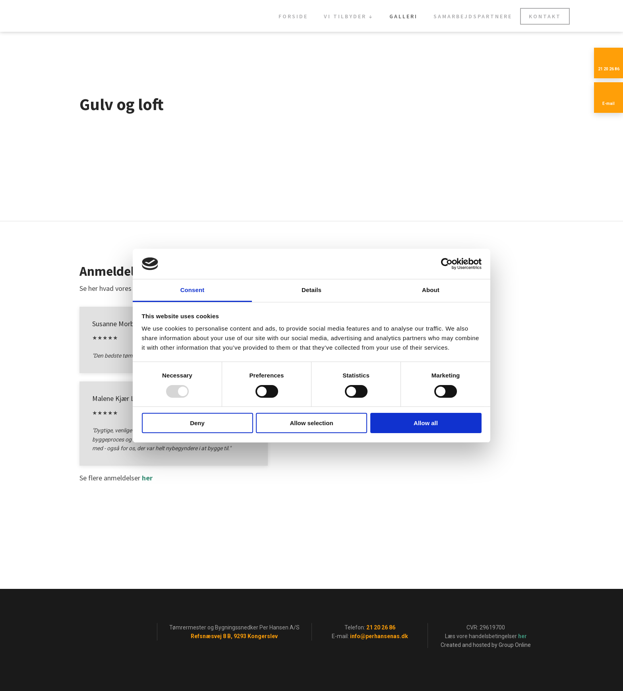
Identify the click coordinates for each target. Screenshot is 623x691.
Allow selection (311, 423)
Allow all (426, 423)
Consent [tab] (192, 289)
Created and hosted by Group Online (486, 645)
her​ (147, 477)
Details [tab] (311, 289)
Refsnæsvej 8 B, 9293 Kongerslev (234, 636)
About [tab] (430, 289)
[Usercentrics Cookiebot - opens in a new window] (447, 264)
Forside (293, 16)
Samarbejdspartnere (472, 16)
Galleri (403, 16)
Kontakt (545, 16)
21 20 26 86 (380, 627)
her (522, 636)
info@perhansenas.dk (379, 636)
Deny (197, 423)
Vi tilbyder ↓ (348, 16)
